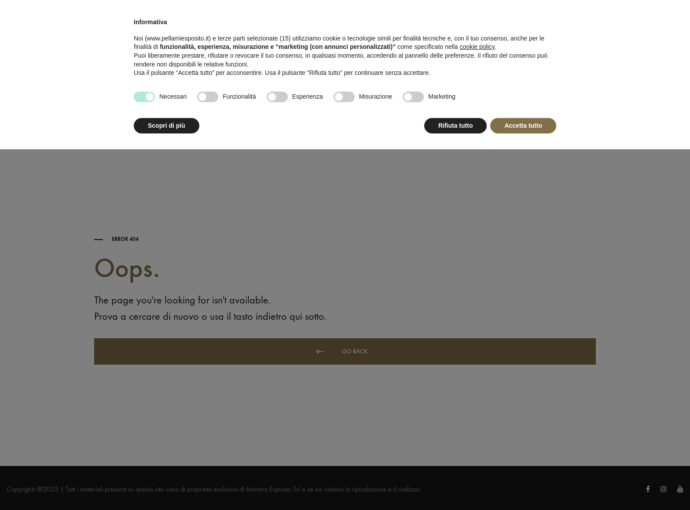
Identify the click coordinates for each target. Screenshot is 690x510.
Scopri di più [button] (166, 125)
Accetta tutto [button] (523, 125)
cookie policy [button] (477, 46)
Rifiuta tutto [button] (455, 125)
